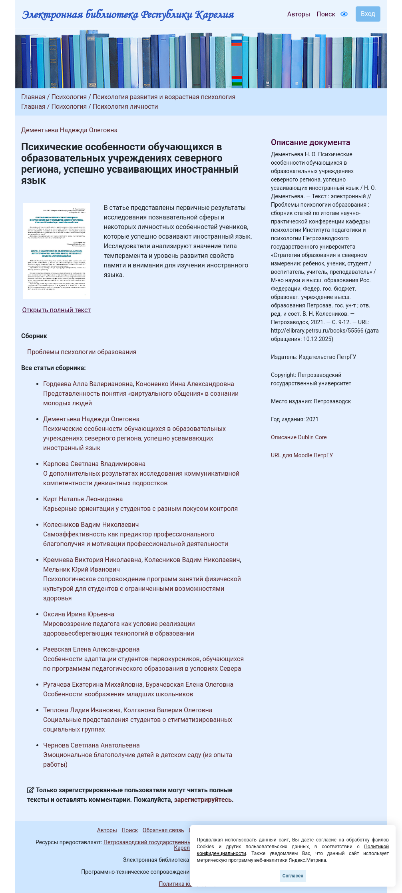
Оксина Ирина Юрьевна (78, 614)
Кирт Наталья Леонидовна (83, 499)
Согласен (293, 876)
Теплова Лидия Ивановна (82, 710)
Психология (69, 97)
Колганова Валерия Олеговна (168, 710)
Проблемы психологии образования (81, 352)
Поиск (325, 14)
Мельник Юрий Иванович (81, 569)
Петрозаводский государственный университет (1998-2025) (182, 842)
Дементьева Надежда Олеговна (69, 130)
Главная (33, 97)
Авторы (298, 14)
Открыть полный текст (56, 310)
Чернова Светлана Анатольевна (91, 745)
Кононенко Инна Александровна (184, 384)
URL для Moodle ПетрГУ (302, 455)
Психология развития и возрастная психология (164, 97)
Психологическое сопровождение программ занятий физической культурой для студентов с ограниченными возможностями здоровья (142, 588)
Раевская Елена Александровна (91, 649)
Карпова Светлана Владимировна (94, 464)
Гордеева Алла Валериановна (88, 384)
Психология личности (125, 106)
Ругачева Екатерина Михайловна (93, 684)
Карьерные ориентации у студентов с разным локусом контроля (140, 508)
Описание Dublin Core (299, 437)
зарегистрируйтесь (203, 799)
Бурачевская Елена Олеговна (189, 684)
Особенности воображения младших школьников (118, 694)
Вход (368, 14)
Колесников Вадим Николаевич (91, 524)
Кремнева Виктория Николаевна (92, 560)
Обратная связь (163, 830)
